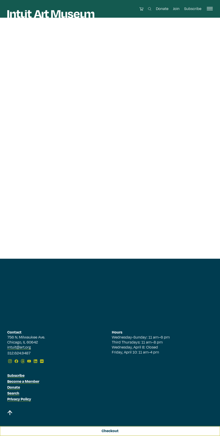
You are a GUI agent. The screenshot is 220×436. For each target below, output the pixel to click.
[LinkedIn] (35, 361)
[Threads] (23, 361)
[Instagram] (10, 361)
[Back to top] (9, 413)
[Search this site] (149, 9)
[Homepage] (50, 14)
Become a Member (23, 381)
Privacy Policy (19, 399)
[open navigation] (210, 8)
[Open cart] (141, 9)
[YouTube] (29, 361)
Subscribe (192, 9)
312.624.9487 (18, 353)
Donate (162, 9)
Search (13, 393)
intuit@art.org (19, 347)
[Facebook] (16, 361)
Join (176, 9)
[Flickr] (42, 361)
